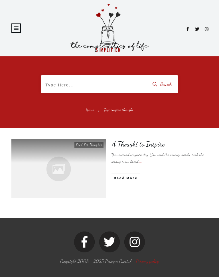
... (140, 161)
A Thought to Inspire (138, 144)
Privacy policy (147, 261)
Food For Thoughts (89, 145)
